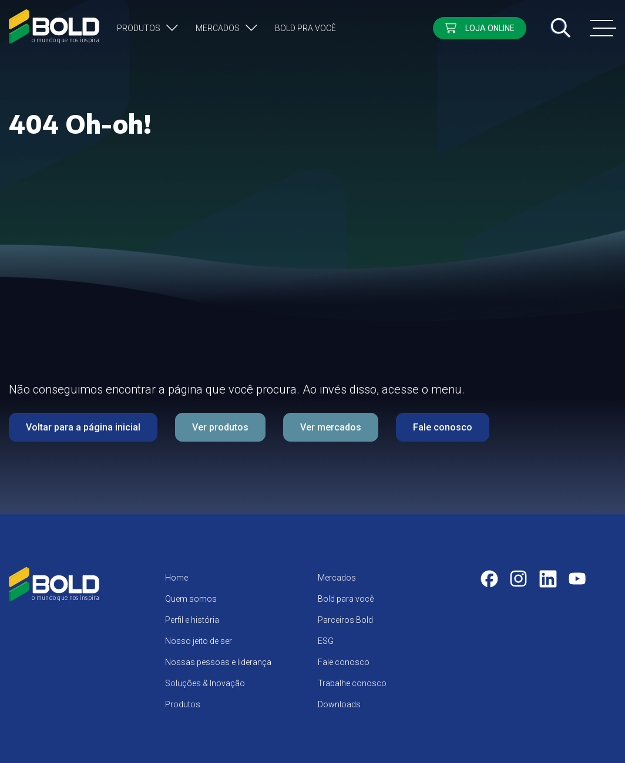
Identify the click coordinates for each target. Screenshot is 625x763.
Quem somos (191, 598)
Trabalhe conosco (352, 683)
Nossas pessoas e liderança (218, 662)
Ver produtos (220, 427)
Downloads (339, 704)
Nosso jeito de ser (198, 641)
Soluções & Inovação (205, 683)
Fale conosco (442, 427)
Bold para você (346, 598)
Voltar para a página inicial (83, 427)
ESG (326, 641)
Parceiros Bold (345, 620)
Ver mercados (330, 427)
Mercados (218, 28)
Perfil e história (192, 620)
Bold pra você (305, 28)
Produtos (138, 28)
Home (176, 577)
